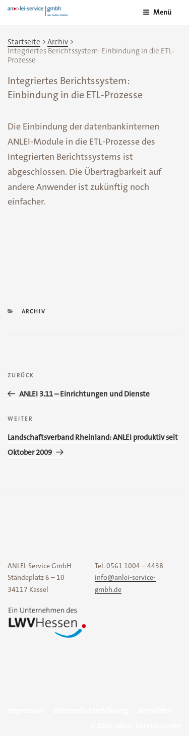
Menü (157, 12)
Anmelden (155, 710)
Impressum (26, 710)
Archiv (34, 311)
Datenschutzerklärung (90, 710)
